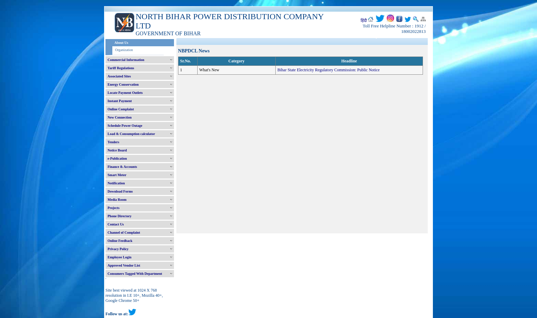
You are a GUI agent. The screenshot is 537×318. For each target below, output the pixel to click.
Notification (116, 183)
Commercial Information (126, 60)
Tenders (113, 142)
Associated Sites (119, 76)
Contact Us (116, 224)
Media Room (117, 199)
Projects (114, 208)
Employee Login (120, 257)
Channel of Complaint (124, 232)
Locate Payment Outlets (125, 93)
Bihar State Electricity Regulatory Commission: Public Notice (328, 70)
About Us (121, 43)
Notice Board (117, 150)
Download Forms (120, 191)
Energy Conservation (123, 84)
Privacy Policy (118, 249)
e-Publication (117, 158)
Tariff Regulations (121, 68)
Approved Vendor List (124, 265)
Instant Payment (120, 101)
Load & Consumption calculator (131, 134)
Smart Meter (117, 175)
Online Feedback (120, 241)
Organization (124, 50)
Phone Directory (120, 216)
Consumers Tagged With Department (135, 274)
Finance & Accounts (122, 167)
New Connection (120, 117)
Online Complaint (121, 109)
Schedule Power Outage (125, 125)
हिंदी (364, 20)
